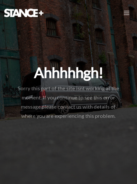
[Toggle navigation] (126, 12)
